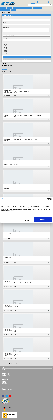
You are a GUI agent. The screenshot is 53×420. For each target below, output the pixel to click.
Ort (3, 33)
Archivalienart (6, 42)
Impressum (4, 381)
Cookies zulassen (43, 219)
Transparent (6, 53)
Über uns (13, 10)
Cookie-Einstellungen (7, 389)
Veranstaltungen (18, 8)
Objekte (5, 51)
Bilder (5, 44)
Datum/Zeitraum (6, 27)
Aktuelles (3, 8)
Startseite (4, 12)
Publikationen (37, 8)
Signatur (5, 22)
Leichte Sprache (33, 2)
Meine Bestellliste (6, 63)
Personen (5, 38)
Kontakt (3, 384)
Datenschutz (5, 383)
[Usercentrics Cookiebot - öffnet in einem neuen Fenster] (46, 199)
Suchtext (5, 18)
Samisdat (6, 45)
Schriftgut (6, 48)
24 (16, 67)
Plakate (5, 47)
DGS (47, 2)
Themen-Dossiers (5, 10)
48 (19, 67)
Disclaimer (4, 382)
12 (14, 67)
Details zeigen (45, 215)
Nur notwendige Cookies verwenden (26, 219)
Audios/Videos (7, 50)
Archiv (9, 8)
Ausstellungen (28, 8)
